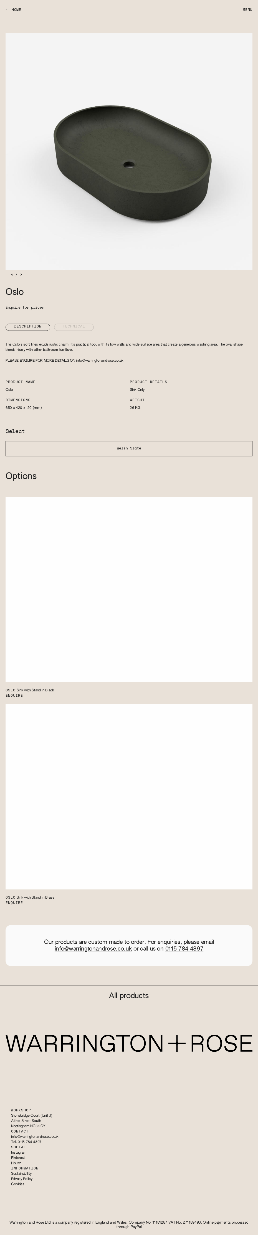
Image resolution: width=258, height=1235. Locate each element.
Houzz (16, 1163)
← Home (13, 10)
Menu (247, 10)
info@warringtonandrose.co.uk (99, 360)
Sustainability (21, 1174)
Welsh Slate (129, 448)
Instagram (18, 1152)
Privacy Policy (21, 1179)
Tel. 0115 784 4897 (26, 1142)
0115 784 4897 (184, 949)
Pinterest (18, 1158)
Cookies (17, 1184)
